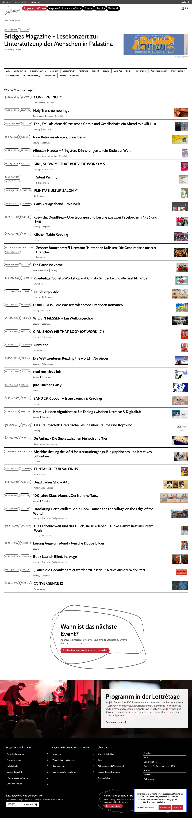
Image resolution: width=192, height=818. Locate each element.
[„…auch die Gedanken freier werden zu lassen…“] (95, 570)
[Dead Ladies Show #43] (95, 482)
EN (186, 8)
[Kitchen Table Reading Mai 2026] (95, 234)
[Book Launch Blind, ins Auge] (95, 556)
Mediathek (113, 8)
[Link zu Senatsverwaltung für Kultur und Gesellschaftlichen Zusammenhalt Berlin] (50, 804)
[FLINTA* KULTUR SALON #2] (96, 469)
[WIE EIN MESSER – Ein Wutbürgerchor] (95, 318)
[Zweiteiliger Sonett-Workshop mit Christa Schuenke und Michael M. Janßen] (96, 278)
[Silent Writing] (97, 177)
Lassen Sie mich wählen (145, 807)
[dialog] (160, 800)
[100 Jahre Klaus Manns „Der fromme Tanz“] (95, 495)
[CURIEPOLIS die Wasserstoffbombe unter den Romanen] (95, 305)
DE (183, 8)
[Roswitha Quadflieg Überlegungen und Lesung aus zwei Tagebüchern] (95, 219)
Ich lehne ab (165, 807)
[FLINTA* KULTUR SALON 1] (96, 190)
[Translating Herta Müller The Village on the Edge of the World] (95, 511)
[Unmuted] (96, 345)
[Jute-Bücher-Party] (95, 385)
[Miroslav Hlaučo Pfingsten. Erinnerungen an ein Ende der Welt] (95, 150)
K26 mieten (6, 2)
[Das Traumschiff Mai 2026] (96, 425)
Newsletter (35, 2)
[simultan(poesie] (96, 291)
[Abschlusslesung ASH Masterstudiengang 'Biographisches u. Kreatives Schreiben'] (96, 454)
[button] (34, 8)
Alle (8, 71)
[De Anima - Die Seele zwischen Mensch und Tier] (95, 438)
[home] (12, 10)
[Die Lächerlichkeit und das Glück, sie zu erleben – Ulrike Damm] (96, 528)
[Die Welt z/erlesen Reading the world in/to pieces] (95, 358)
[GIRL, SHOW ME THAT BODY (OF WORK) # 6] (95, 331)
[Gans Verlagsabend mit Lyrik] (96, 204)
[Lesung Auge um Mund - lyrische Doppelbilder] (95, 543)
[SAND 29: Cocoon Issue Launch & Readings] (95, 398)
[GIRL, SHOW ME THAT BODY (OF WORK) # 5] (95, 164)
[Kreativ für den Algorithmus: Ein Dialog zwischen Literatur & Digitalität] (95, 412)
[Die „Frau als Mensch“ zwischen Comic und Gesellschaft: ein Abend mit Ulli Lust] (96, 124)
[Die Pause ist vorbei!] (95, 265)
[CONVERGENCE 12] (96, 583)
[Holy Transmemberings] (95, 110)
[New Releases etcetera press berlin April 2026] (95, 137)
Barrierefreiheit (21, 2)
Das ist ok (178, 807)
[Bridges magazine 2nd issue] (68, 40)
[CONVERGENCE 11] (96, 97)
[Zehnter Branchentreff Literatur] (97, 250)
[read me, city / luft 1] (95, 372)
